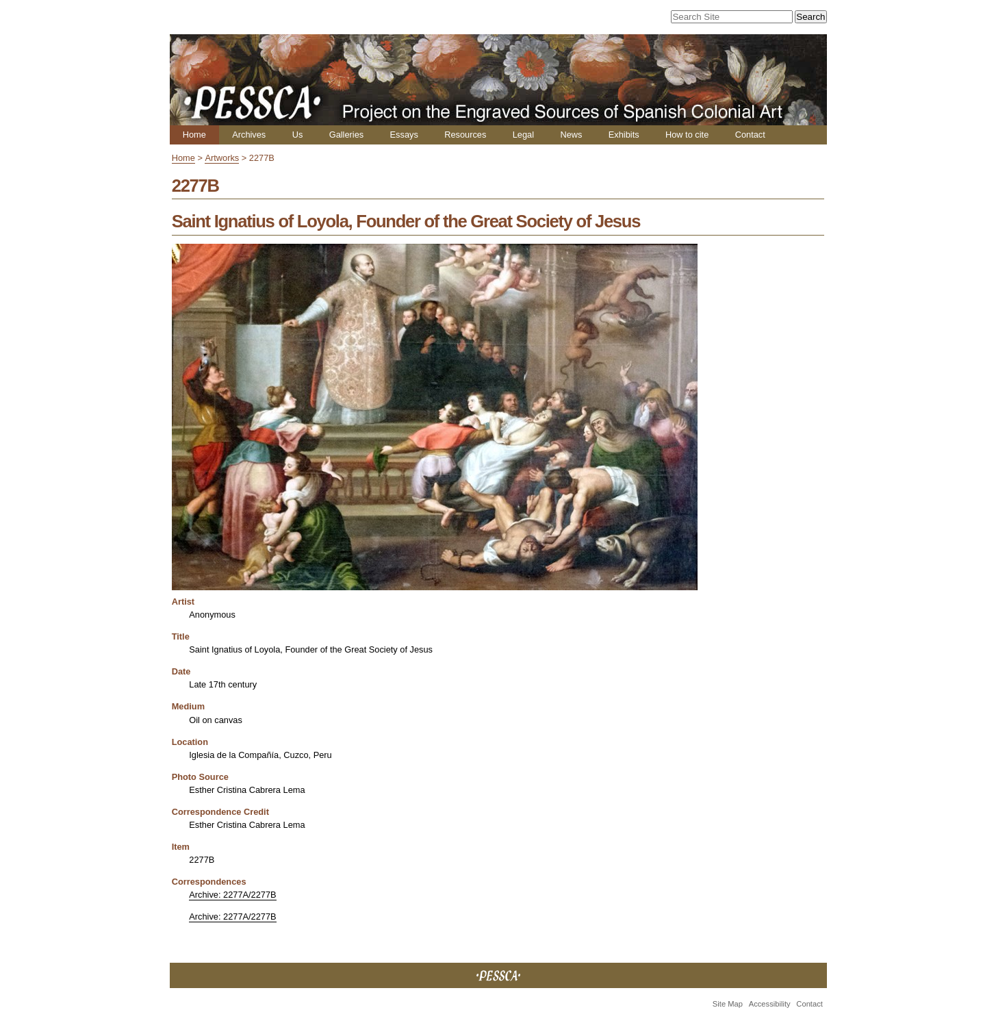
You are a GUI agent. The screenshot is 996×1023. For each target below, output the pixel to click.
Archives (249, 134)
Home (194, 134)
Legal (523, 134)
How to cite (686, 134)
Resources (465, 134)
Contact (750, 134)
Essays (404, 134)
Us (297, 134)
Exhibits (624, 134)
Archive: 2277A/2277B (232, 894)
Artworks (222, 158)
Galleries (346, 134)
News (571, 134)
